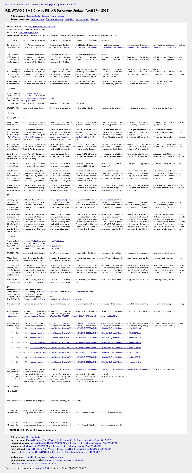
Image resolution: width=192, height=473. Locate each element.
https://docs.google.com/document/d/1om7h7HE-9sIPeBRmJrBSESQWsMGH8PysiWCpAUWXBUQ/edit (109, 369)
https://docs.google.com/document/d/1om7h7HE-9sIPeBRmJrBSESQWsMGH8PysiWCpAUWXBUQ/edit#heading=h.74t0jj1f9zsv (85, 333)
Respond (45, 16)
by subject (68, 460)
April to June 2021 (69, 4)
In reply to (69, 19)
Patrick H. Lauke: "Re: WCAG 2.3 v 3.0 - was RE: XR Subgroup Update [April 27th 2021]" (68, 440)
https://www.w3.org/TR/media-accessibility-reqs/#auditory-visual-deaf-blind (50, 137)
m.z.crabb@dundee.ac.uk (48, 292)
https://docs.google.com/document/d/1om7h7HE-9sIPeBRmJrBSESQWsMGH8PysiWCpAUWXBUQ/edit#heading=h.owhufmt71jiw (85, 348)
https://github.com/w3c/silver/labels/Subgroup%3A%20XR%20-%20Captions (80, 323)
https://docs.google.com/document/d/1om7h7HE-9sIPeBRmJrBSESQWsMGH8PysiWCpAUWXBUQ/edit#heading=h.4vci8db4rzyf (85, 328)
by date (47, 460)
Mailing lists (23, 4)
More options (58, 16)
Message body (33, 16)
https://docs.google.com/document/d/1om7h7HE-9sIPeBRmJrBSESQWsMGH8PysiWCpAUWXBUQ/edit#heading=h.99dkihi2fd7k (85, 357)
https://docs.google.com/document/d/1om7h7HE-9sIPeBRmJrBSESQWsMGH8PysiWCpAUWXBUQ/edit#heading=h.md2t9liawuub (85, 338)
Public (35, 4)
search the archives (50, 463)
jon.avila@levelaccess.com (42, 26)
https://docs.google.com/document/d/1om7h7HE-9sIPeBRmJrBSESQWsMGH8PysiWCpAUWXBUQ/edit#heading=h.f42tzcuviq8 (85, 352)
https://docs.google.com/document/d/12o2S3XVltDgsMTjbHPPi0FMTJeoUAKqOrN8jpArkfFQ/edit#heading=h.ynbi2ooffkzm (121, 47)
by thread (57, 460)
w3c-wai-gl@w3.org (49, 4)
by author (79, 460)
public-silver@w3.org (41, 299)
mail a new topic (56, 457)
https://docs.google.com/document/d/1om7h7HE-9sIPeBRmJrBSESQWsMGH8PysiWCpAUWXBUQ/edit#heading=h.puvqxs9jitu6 (85, 343)
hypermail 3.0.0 (42, 468)
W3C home (10, 4)
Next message (37, 19)
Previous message (54, 19)
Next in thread (82, 19)
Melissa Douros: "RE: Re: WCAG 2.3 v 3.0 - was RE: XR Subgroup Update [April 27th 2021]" (74, 443)
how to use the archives (28, 463)
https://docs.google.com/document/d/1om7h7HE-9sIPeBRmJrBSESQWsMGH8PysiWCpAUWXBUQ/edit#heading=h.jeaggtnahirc (85, 362)
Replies (94, 19)
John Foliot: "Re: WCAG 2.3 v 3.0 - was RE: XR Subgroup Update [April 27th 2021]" (61, 446)
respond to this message (35, 457)
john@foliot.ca (34, 93)
